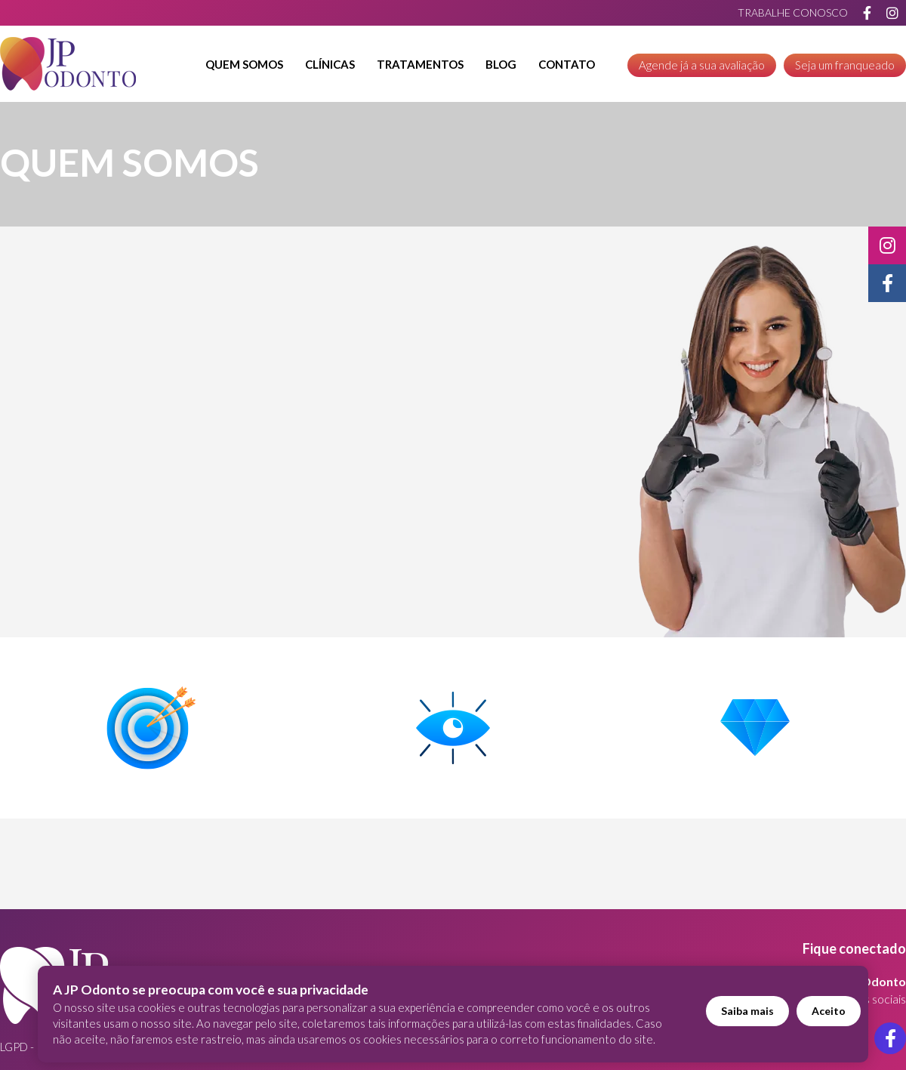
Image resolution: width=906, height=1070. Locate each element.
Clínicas (330, 64)
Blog (500, 64)
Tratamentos (420, 64)
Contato (566, 64)
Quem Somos (244, 64)
